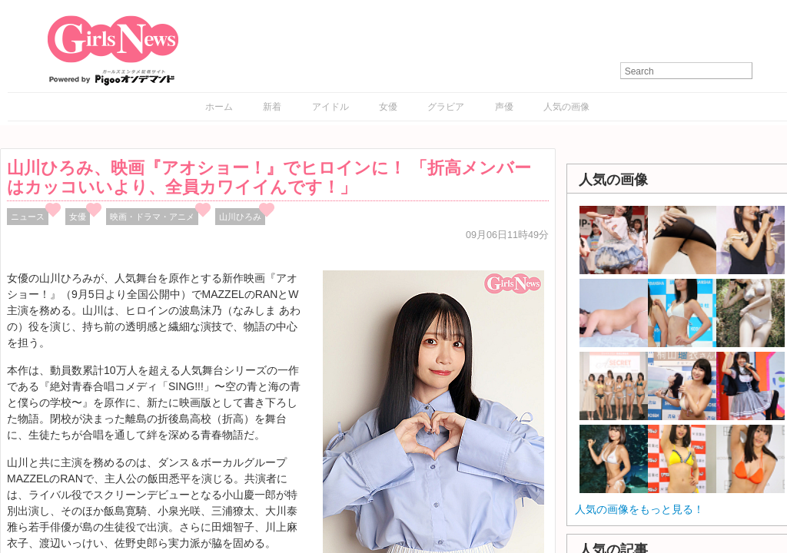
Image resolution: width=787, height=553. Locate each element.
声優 (504, 106)
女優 (388, 106)
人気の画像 (566, 106)
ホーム (219, 106)
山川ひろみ (240, 216)
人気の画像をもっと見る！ (639, 509)
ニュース (28, 216)
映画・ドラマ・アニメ (152, 216)
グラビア (445, 106)
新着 (272, 106)
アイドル (330, 106)
